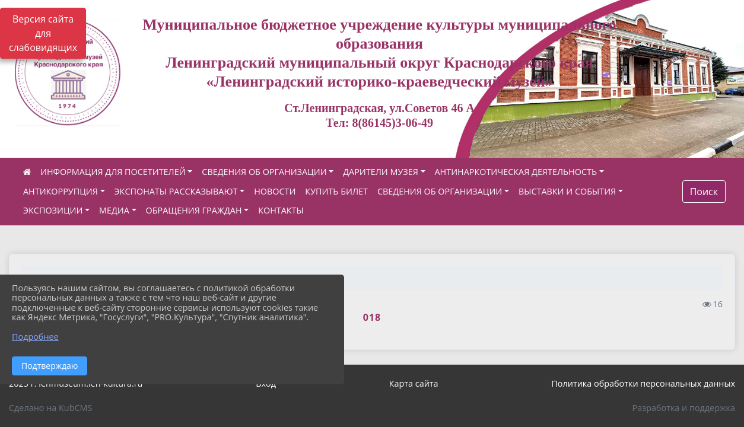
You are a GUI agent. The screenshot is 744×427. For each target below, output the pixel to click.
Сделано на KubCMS (50, 407)
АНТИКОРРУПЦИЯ (60, 191)
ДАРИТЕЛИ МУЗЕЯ (380, 171)
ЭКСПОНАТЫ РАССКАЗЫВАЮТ (176, 191)
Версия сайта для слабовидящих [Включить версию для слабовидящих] (43, 33)
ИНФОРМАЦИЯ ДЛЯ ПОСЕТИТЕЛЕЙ (113, 171)
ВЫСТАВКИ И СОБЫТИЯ (567, 191)
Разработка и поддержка (683, 407)
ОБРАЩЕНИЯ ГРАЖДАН (194, 210)
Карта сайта (413, 383)
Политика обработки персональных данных (643, 383)
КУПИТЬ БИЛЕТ (336, 191)
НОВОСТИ (274, 191)
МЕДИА (114, 210)
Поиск (704, 191)
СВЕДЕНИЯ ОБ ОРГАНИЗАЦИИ (264, 171)
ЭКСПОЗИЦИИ (52, 210)
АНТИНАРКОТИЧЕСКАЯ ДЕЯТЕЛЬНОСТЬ (516, 171)
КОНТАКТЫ (281, 210)
